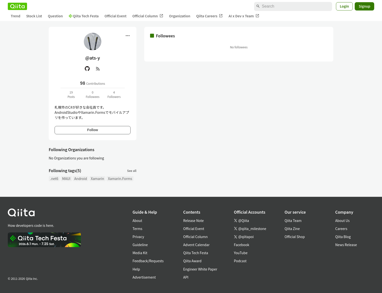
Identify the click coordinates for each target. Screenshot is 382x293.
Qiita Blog (343, 236)
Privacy (138, 236)
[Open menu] (128, 36)
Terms (137, 228)
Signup (364, 6)
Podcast (240, 260)
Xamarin (97, 178)
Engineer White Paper (200, 269)
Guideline (140, 244)
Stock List (34, 15)
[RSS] (98, 68)
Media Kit (140, 252)
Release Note (193, 220)
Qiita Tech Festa (84, 15)
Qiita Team (293, 220)
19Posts (71, 94)
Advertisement (144, 277)
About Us (342, 220)
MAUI (66, 178)
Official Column (147, 16)
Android (80, 178)
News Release (346, 244)
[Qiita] (17, 6)
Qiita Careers (209, 16)
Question (55, 15)
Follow (92, 130)
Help (136, 269)
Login (344, 6)
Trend (15, 15)
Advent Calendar (196, 244)
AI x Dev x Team (244, 16)
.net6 (54, 178)
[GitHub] (87, 68)
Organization (179, 15)
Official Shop (295, 236)
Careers (341, 228)
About (137, 220)
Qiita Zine (292, 228)
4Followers (114, 94)
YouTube (241, 252)
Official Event (115, 15)
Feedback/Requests (148, 260)
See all (131, 170)
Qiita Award (192, 260)
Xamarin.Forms (120, 178)
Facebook (241, 244)
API (185, 277)
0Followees (92, 94)
